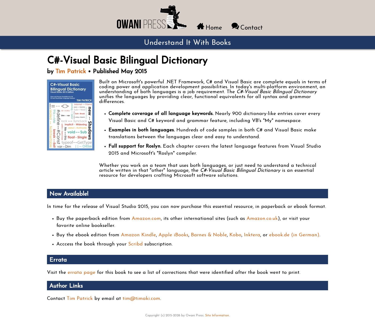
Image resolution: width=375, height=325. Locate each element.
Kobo (235, 235)
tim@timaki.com (141, 298)
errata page (81, 272)
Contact (251, 28)
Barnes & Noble (209, 235)
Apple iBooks (173, 235)
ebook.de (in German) (294, 235)
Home (213, 28)
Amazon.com (146, 218)
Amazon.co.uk (262, 218)
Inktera (252, 235)
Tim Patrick (70, 72)
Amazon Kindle (138, 235)
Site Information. (217, 315)
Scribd (135, 244)
